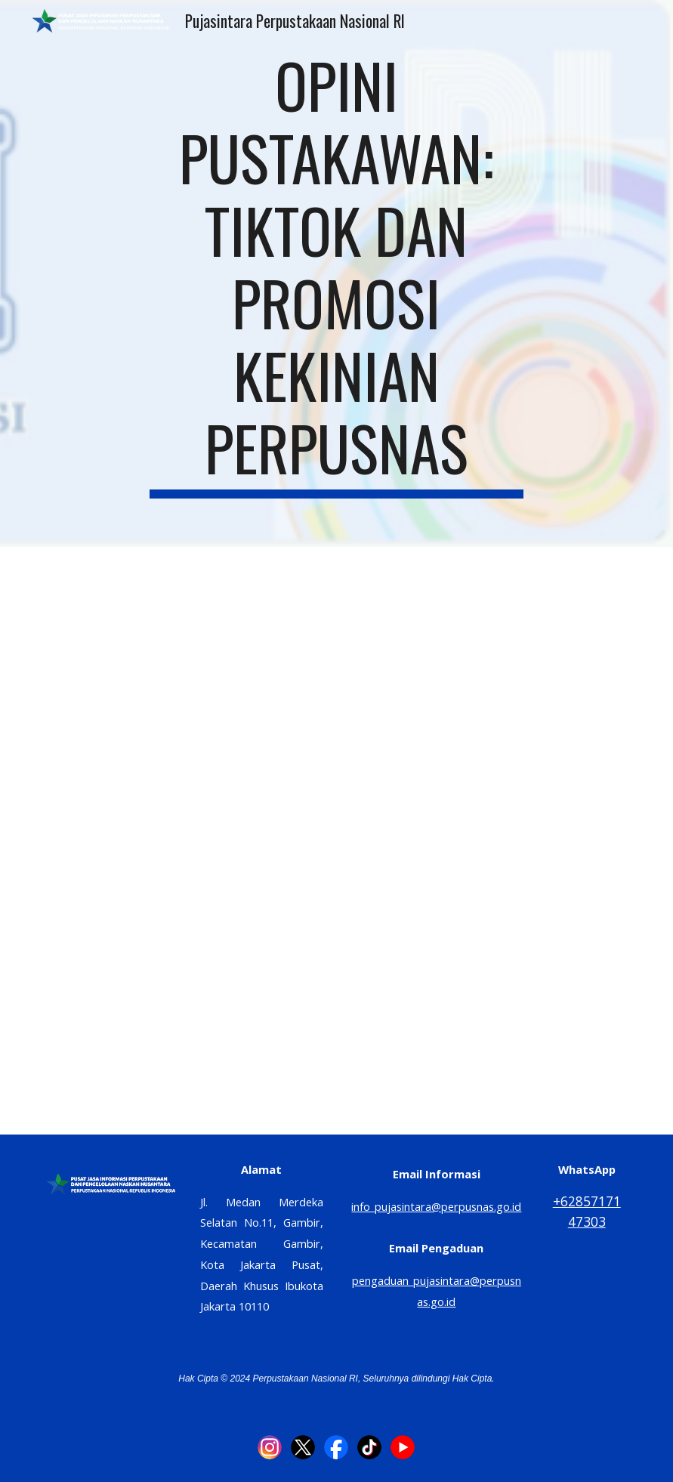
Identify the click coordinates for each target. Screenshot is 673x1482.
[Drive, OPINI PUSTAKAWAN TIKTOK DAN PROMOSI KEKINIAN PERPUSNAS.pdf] (336, 840)
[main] (336, 273)
